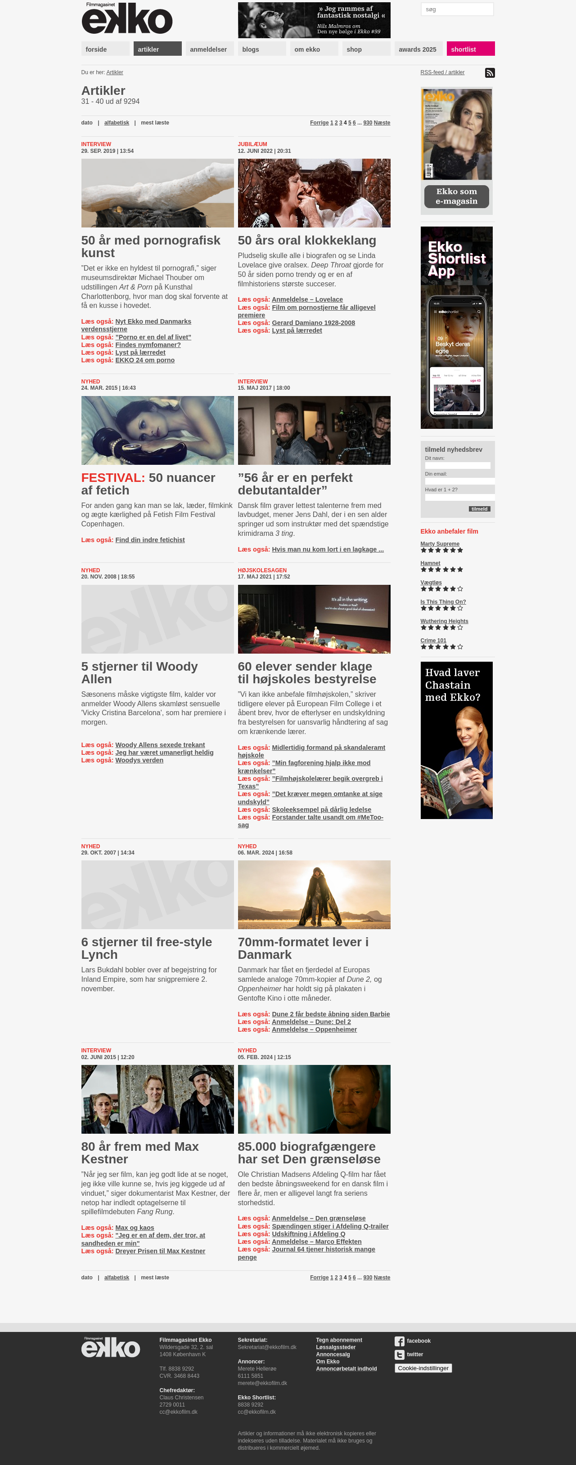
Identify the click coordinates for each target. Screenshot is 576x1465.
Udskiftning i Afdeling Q (308, 1234)
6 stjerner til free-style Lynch (146, 948)
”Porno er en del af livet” (153, 337)
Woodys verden (139, 760)
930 (367, 123)
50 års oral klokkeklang (307, 240)
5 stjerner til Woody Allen (139, 672)
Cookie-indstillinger (423, 1368)
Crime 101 (433, 640)
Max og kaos (134, 1227)
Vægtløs (431, 582)
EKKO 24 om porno (145, 360)
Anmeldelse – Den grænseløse (319, 1218)
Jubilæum (252, 144)
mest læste (155, 123)
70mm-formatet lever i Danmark (303, 948)
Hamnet (431, 563)
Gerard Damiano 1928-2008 (313, 322)
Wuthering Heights (444, 621)
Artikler (115, 72)
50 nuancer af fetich (148, 484)
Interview (96, 144)
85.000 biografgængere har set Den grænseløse (309, 1153)
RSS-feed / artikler (443, 72)
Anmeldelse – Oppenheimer (314, 1029)
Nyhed (90, 381)
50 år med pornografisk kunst (151, 246)
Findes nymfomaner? (148, 344)
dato (87, 123)
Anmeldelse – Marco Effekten (317, 1241)
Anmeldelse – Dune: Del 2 (311, 1021)
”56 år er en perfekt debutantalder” (295, 484)
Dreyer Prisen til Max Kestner (160, 1251)
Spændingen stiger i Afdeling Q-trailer (330, 1226)
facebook (413, 1340)
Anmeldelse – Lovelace (307, 299)
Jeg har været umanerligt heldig (164, 752)
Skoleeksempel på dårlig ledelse (321, 809)
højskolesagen (262, 570)
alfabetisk (116, 123)
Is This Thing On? (443, 602)
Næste (382, 123)
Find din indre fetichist (149, 539)
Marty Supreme (440, 544)
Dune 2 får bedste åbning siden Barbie (331, 1014)
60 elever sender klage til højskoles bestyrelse (307, 672)
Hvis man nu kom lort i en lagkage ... (328, 549)
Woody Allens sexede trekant (160, 744)
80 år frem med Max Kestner (140, 1153)
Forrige (319, 123)
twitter (409, 1354)
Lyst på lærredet (140, 352)
